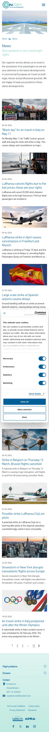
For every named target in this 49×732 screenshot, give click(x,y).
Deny (24, 417)
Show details (35, 393)
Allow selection (24, 409)
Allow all (24, 402)
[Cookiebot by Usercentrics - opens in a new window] (35, 313)
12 (33, 645)
